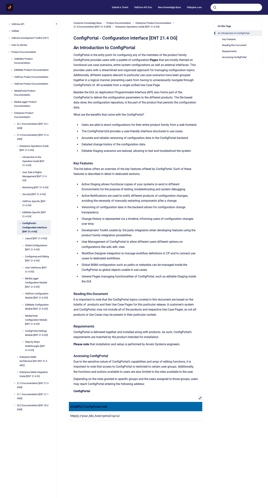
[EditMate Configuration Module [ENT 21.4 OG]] (22, 304)
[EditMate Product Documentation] (11, 70)
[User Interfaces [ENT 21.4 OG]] (22, 267)
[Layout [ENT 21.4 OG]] (22, 238)
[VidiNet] (9, 31)
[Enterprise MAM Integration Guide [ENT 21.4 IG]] (17, 372)
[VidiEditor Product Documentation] (11, 58)
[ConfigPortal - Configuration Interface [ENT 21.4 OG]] (20, 223)
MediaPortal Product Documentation (24, 92)
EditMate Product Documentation (31, 70)
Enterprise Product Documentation (23, 115)
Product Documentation (23, 52)
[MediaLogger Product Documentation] (11, 101)
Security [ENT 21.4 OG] (34, 194)
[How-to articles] (9, 45)
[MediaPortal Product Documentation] (11, 90)
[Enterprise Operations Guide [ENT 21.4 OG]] (17, 146)
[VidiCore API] (9, 24)
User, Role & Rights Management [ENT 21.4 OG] (34, 176)
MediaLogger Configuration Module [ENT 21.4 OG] (36, 282)
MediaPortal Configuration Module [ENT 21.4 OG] (36, 319)
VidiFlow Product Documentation (31, 77)
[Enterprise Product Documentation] (11, 112)
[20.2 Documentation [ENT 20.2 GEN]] (14, 405)
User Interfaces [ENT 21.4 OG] (36, 269)
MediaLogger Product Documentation (25, 103)
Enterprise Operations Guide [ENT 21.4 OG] (34, 148)
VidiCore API (17, 24)
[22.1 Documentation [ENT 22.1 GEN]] (14, 123)
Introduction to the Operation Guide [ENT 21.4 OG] (33, 161)
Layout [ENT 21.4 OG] (36, 238)
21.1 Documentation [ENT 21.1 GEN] (32, 396)
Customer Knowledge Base (87, 23)
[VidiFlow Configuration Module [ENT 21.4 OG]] (22, 293)
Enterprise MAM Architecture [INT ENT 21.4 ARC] (33, 361)
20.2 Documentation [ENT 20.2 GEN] (32, 407)
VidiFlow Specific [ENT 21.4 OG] (34, 203)
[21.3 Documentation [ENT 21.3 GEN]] (14, 383)
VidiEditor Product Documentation (23, 60)
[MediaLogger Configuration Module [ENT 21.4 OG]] (22, 278)
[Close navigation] (57, 24)
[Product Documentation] (9, 51)
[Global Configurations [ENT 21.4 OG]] (22, 245)
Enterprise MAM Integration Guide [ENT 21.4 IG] (34, 374)
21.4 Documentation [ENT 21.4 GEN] (32, 137)
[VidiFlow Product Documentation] (11, 76)
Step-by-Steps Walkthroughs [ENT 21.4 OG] (35, 345)
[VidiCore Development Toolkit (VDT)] (9, 38)
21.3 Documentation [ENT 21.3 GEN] (32, 385)
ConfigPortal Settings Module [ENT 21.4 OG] (36, 333)
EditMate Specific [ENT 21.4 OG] (34, 214)
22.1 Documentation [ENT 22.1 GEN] (32, 125)
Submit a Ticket (120, 7)
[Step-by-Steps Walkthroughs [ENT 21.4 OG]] (22, 341)
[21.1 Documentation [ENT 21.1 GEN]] (14, 394)
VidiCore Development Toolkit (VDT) (30, 38)
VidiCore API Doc (143, 7)
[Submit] (215, 7)
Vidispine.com (194, 7)
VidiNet (15, 31)
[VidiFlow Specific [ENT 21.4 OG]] (20, 201)
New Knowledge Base (169, 7)
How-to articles (19, 45)
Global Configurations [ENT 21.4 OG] (36, 247)
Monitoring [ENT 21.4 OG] (35, 187)
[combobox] (236, 7)
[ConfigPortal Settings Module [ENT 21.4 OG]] (22, 330)
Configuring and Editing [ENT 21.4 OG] (37, 258)
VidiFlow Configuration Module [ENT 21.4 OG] (36, 295)
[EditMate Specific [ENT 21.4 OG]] (20, 212)
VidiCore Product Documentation (31, 83)
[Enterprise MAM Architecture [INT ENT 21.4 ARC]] (17, 357)
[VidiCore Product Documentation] (11, 83)
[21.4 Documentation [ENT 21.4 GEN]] (14, 135)
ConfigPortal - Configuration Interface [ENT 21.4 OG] (34, 227)
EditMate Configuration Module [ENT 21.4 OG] (37, 306)
